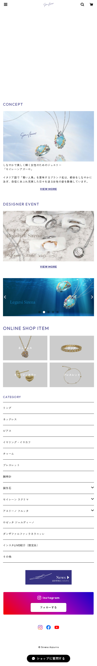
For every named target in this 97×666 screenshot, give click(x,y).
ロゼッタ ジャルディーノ (18, 522)
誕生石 (7, 488)
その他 (7, 556)
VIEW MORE (48, 189)
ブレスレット (11, 465)
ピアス (7, 431)
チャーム (8, 453)
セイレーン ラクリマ (16, 499)
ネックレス (10, 419)
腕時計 (7, 476)
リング (7, 408)
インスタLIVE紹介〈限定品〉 (21, 545)
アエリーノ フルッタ (16, 511)
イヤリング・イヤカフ (17, 442)
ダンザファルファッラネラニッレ (24, 534)
